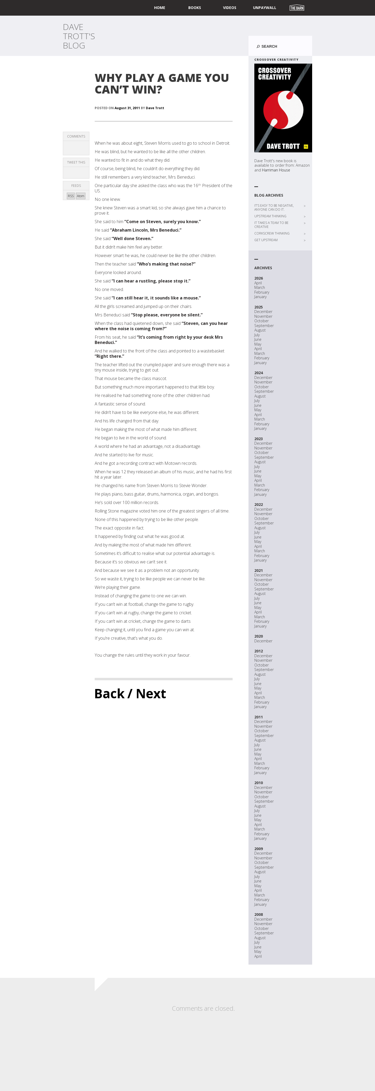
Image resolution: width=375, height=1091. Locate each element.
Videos (229, 7)
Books (194, 7)
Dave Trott (155, 108)
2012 (258, 650)
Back (109, 693)
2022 (258, 504)
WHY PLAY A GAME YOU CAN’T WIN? (162, 83)
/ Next (146, 693)
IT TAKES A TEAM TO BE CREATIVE (271, 225)
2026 (258, 278)
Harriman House (276, 170)
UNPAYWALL (264, 7)
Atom (80, 196)
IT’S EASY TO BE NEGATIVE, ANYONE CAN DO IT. (274, 207)
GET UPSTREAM (266, 240)
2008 (258, 914)
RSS (71, 196)
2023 (258, 438)
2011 (258, 716)
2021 (258, 570)
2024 (258, 372)
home (159, 7)
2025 (258, 307)
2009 (258, 848)
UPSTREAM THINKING (270, 216)
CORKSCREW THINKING (272, 233)
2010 (258, 782)
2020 (258, 636)
